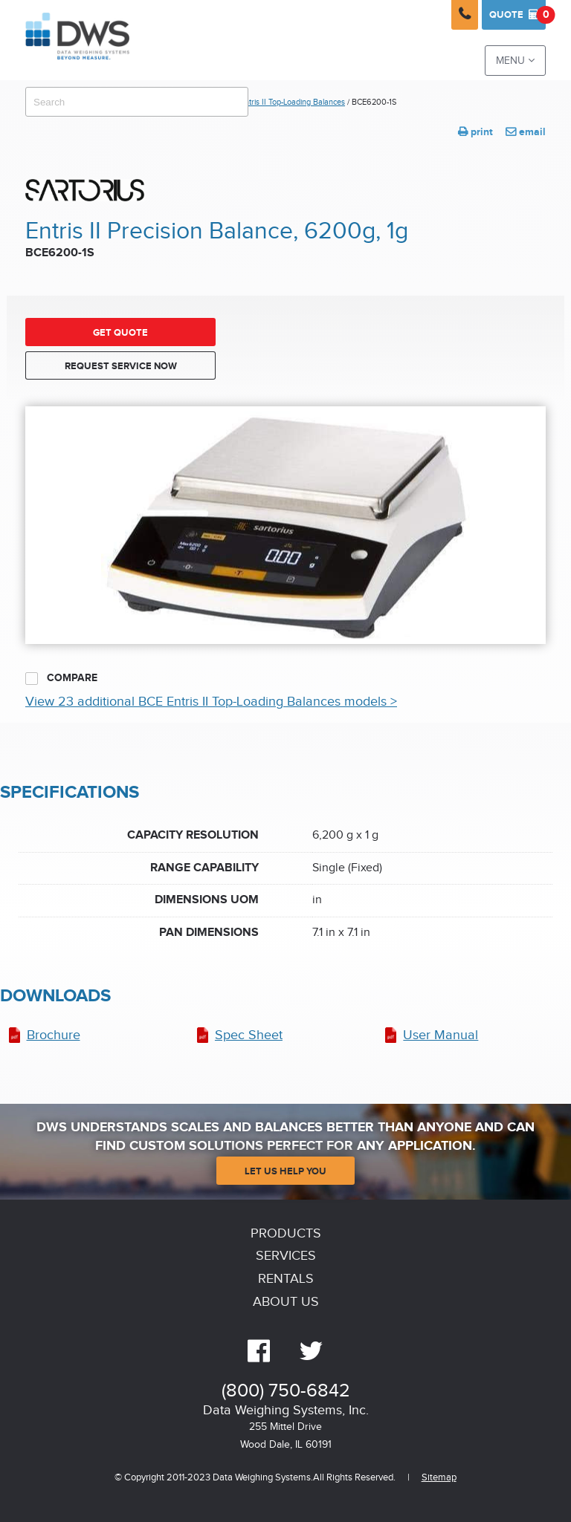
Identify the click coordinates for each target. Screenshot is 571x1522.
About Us (286, 1302)
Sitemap (439, 1477)
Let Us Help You (285, 1171)
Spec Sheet (249, 1035)
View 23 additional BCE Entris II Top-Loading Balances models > (211, 701)
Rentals (286, 1279)
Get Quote (120, 333)
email (526, 132)
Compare (61, 678)
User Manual (440, 1035)
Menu (515, 60)
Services (286, 1256)
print (475, 132)
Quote (517, 15)
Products (286, 1233)
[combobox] (136, 102)
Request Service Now (121, 366)
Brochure (53, 1035)
